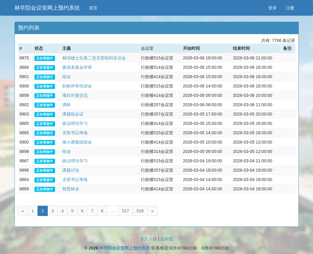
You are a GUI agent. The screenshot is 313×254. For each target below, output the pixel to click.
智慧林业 (70, 188)
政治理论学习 (75, 123)
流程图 (166, 239)
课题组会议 (72, 114)
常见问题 (148, 239)
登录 (272, 7)
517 (125, 210)
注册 (290, 7)
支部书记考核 (75, 132)
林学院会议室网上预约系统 (47, 8)
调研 (66, 104)
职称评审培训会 (77, 86)
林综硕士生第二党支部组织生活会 (94, 58)
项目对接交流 (75, 95)
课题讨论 (70, 170)
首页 (93, 7)
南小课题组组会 (77, 142)
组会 (66, 76)
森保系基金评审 (77, 67)
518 (140, 210)
